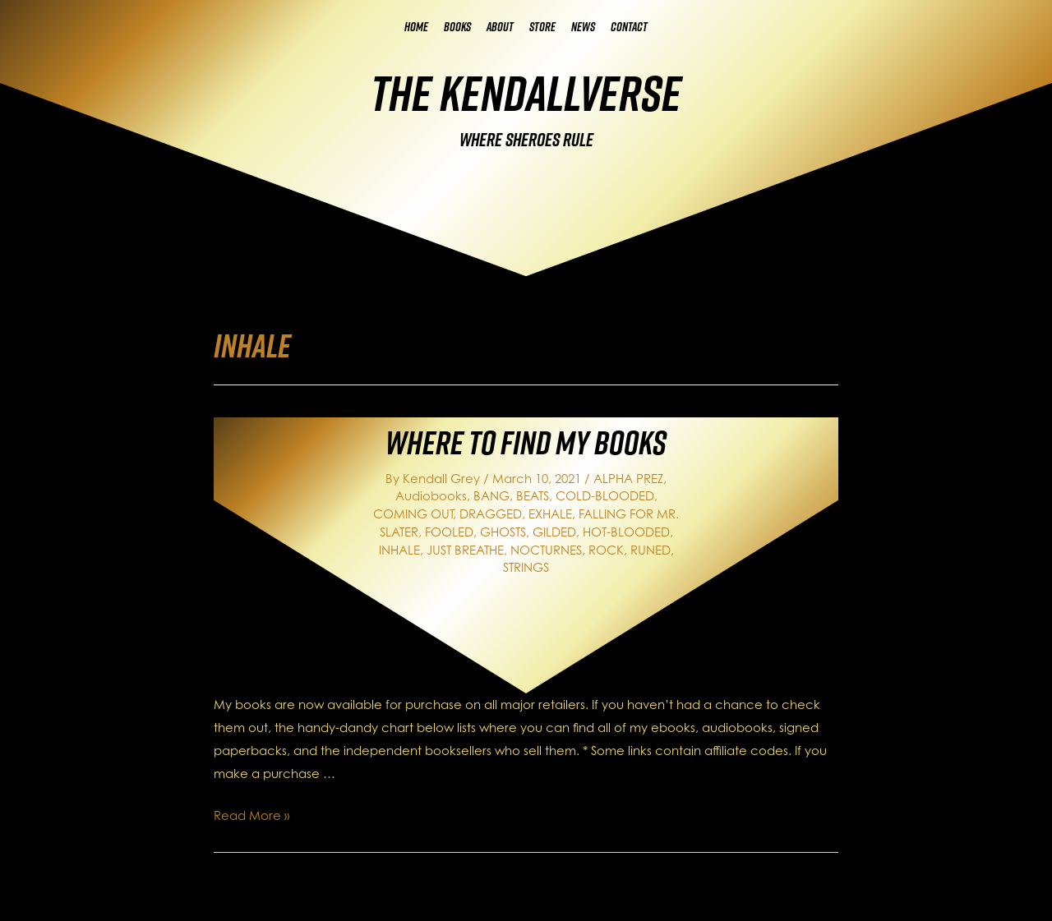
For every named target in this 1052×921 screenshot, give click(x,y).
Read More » (251, 815)
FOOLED (449, 532)
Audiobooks (431, 496)
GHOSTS (503, 532)
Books (457, 26)
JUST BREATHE (465, 550)
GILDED (554, 532)
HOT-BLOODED (626, 532)
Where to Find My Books (526, 442)
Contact (629, 26)
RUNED (650, 550)
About (500, 26)
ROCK (606, 550)
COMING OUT (413, 514)
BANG (491, 496)
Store (542, 26)
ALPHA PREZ (628, 478)
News (583, 26)
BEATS (532, 496)
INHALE (399, 550)
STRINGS (526, 567)
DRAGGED (490, 514)
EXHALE (550, 514)
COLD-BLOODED (605, 496)
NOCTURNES (546, 550)
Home (416, 26)
